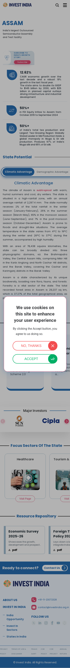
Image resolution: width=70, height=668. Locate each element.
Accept (31, 359)
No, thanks (31, 346)
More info (49, 334)
